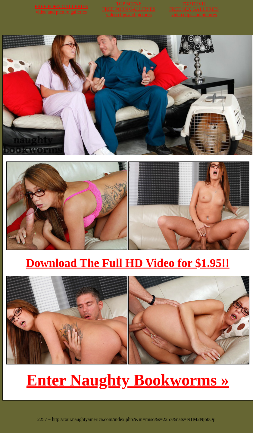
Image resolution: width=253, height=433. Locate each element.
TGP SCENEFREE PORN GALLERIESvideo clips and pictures (128, 9)
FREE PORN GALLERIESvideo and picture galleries (61, 9)
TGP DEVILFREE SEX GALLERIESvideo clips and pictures (194, 9)
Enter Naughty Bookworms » (128, 380)
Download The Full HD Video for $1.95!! (128, 262)
